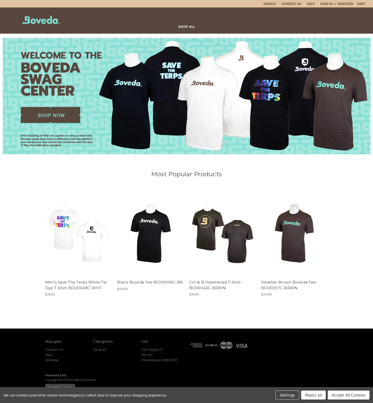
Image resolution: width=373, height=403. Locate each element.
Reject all (313, 395)
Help (48, 355)
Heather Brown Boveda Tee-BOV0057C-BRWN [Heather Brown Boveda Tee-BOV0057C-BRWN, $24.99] (289, 285)
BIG (64, 375)
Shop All (186, 26)
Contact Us (54, 349)
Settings (287, 395)
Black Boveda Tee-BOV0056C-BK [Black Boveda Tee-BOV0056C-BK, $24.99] (150, 282)
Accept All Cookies (349, 395)
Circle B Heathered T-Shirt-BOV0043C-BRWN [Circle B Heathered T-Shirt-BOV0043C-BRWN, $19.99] (215, 285)
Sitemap (52, 360)
